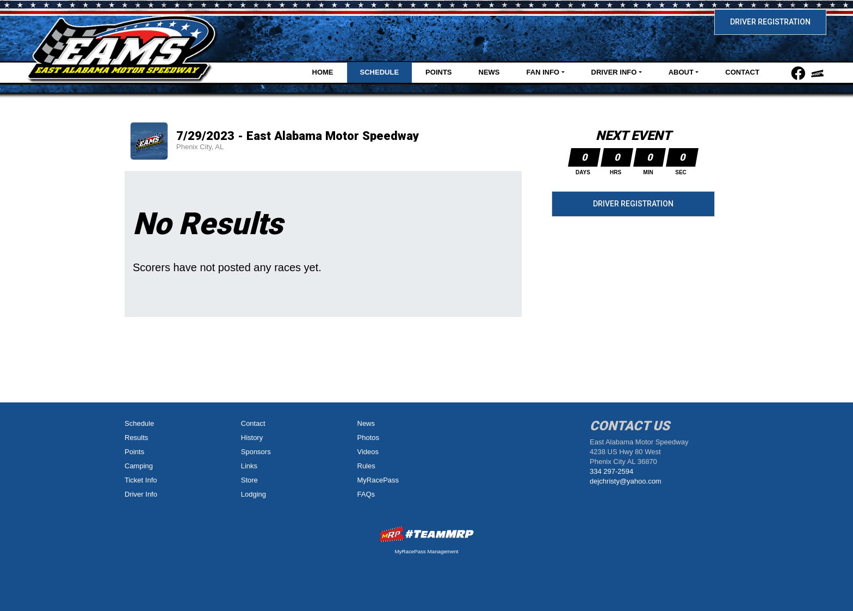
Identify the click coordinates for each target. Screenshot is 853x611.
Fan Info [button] (543, 72)
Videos (368, 452)
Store (249, 480)
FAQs (366, 494)
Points (438, 72)
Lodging (253, 494)
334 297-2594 (611, 471)
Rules (366, 466)
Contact (742, 72)
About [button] (681, 72)
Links (249, 466)
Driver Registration (770, 21)
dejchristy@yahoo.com (626, 481)
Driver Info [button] (614, 72)
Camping (139, 466)
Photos (368, 437)
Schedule (379, 72)
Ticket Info (141, 480)
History (252, 437)
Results (136, 437)
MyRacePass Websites (426, 534)
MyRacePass (378, 480)
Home (322, 72)
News (489, 72)
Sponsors (256, 452)
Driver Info (141, 494)
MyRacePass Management (426, 551)
